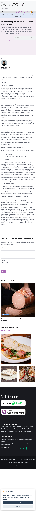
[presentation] (12, 267)
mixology (17, 431)
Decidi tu (5, 498)
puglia (23, 426)
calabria (29, 431)
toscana (7, 426)
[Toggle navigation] (5, 12)
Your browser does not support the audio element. (25, 38)
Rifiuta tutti (18, 506)
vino (27, 426)
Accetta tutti (18, 502)
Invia (3, 271)
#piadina (4, 49)
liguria (21, 429)
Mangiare (5, 37)
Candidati (22, 448)
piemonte (12, 426)
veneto (31, 426)
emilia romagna (5, 429)
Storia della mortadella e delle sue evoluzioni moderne (16, 320)
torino (25, 429)
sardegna (16, 429)
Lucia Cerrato (5, 67)
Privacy (18, 465)
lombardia (18, 426)
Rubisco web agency (23, 462)
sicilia (2, 426)
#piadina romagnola (7, 52)
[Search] (18, 8)
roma (29, 429)
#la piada (4, 43)
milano (11, 429)
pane (24, 431)
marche (6, 431)
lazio (2, 431)
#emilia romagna (6, 40)
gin (21, 431)
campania (11, 431)
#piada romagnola (7, 46)
